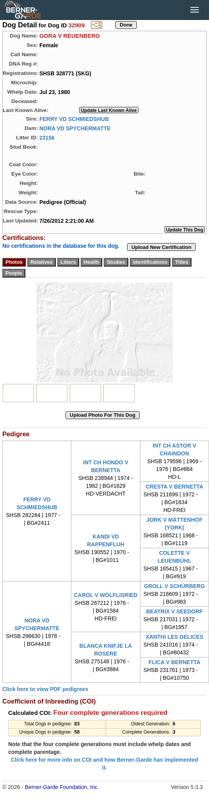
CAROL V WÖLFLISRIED (105, 595)
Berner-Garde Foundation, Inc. (62, 787)
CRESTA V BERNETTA (174, 486)
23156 (47, 137)
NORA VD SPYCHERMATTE (75, 128)
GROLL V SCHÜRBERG (174, 586)
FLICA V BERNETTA (174, 662)
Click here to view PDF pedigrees (45, 689)
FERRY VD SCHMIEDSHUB (74, 119)
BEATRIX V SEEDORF (174, 611)
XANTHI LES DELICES (174, 637)
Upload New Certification (161, 247)
